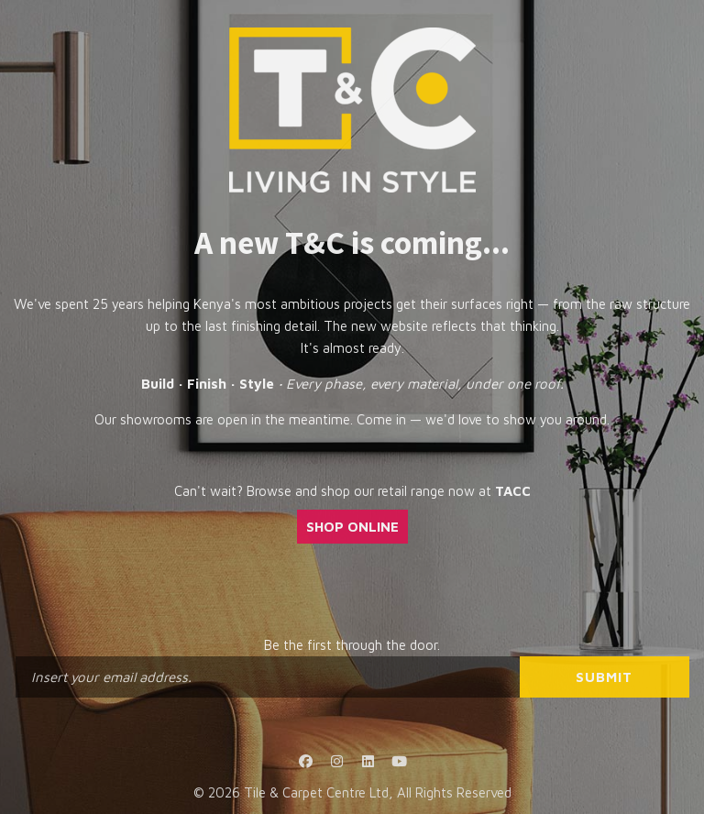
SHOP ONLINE (352, 526)
